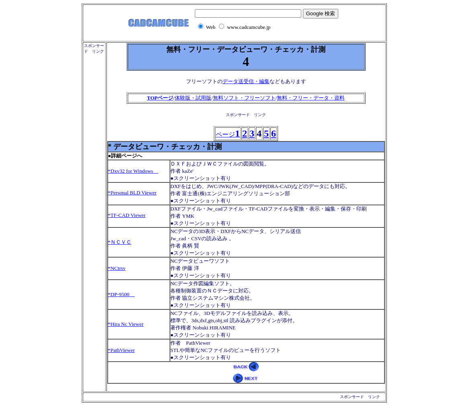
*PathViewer (121, 350)
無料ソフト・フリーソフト (244, 98)
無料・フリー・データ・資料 (311, 98)
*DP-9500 (121, 294)
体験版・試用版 (193, 98)
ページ (228, 134)
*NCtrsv (117, 268)
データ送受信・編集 (246, 81)
